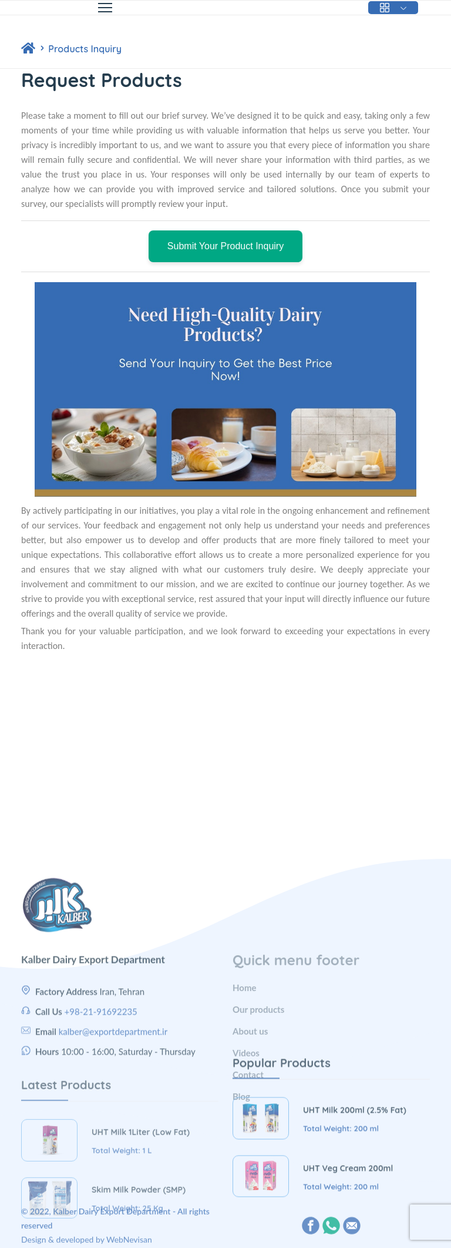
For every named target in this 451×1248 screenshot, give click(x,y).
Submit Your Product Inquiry (225, 246)
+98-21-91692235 (101, 1085)
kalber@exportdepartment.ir (113, 1105)
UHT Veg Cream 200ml (348, 1225)
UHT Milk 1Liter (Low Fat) (141, 1198)
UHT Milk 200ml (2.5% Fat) (354, 1167)
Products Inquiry (85, 49)
